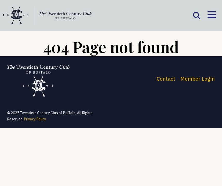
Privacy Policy (35, 119)
